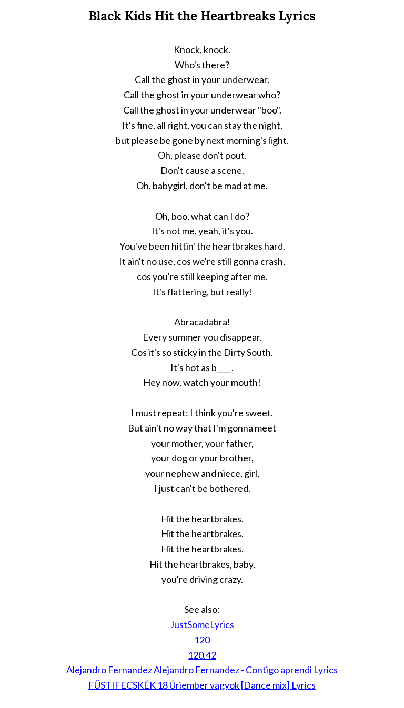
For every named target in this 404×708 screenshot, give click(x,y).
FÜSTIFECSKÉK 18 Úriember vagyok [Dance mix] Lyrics (202, 685)
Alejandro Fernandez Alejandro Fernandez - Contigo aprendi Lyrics (202, 669)
